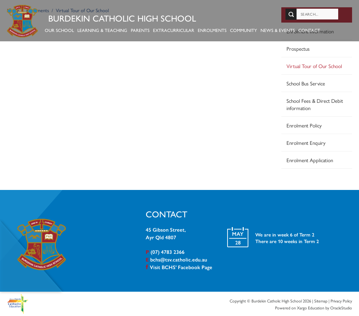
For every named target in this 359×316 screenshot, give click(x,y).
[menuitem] (316, 95)
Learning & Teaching (103, 30)
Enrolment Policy (304, 124)
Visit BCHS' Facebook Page (181, 267)
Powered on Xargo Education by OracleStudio (313, 307)
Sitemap (320, 301)
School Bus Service (306, 82)
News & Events (278, 30)
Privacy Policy (341, 301)
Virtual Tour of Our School (314, 65)
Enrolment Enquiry (306, 142)
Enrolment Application (310, 159)
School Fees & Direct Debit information (315, 104)
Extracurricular (174, 30)
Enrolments (212, 30)
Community (243, 30)
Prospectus (298, 48)
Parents (140, 30)
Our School (59, 30)
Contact (309, 30)
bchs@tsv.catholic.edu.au (178, 259)
